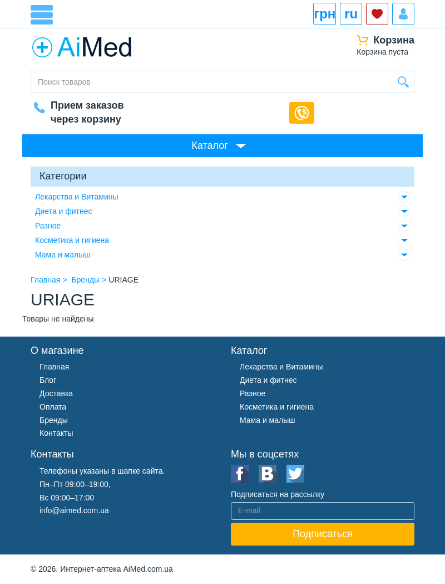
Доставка (56, 393)
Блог (47, 380)
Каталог (209, 145)
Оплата (52, 406)
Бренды (53, 420)
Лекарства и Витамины (76, 196)
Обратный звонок (301, 113)
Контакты (56, 433)
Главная (54, 366)
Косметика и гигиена (72, 240)
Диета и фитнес (63, 211)
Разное (48, 225)
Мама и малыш (63, 254)
